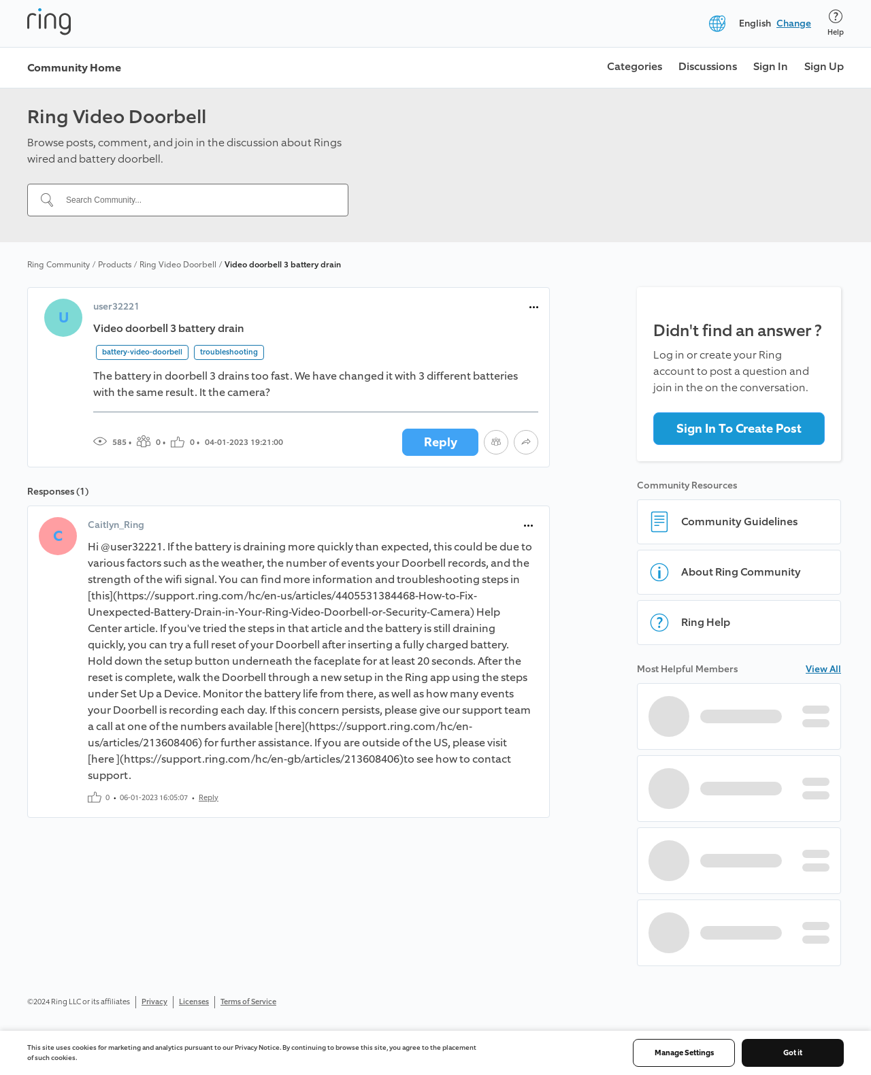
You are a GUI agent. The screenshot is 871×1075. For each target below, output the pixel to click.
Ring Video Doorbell (177, 264)
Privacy (154, 1002)
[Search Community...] (196, 200)
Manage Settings (684, 1053)
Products (114, 264)
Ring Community (58, 264)
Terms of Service (248, 1002)
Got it (792, 1053)
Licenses (194, 1002)
